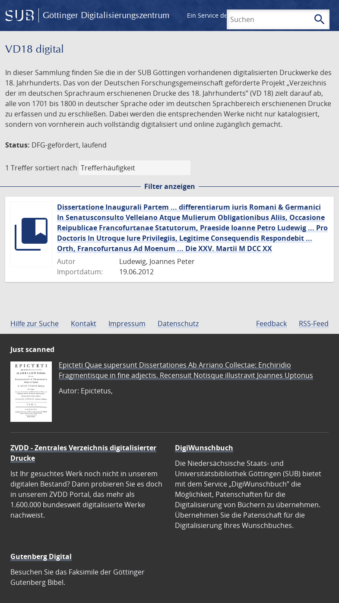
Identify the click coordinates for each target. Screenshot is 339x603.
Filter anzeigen (169, 186)
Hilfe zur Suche (34, 323)
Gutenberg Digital (41, 556)
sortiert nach (56, 168)
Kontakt (83, 323)
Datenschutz (178, 323)
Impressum (127, 323)
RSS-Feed (314, 323)
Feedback (271, 323)
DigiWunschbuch (204, 447)
